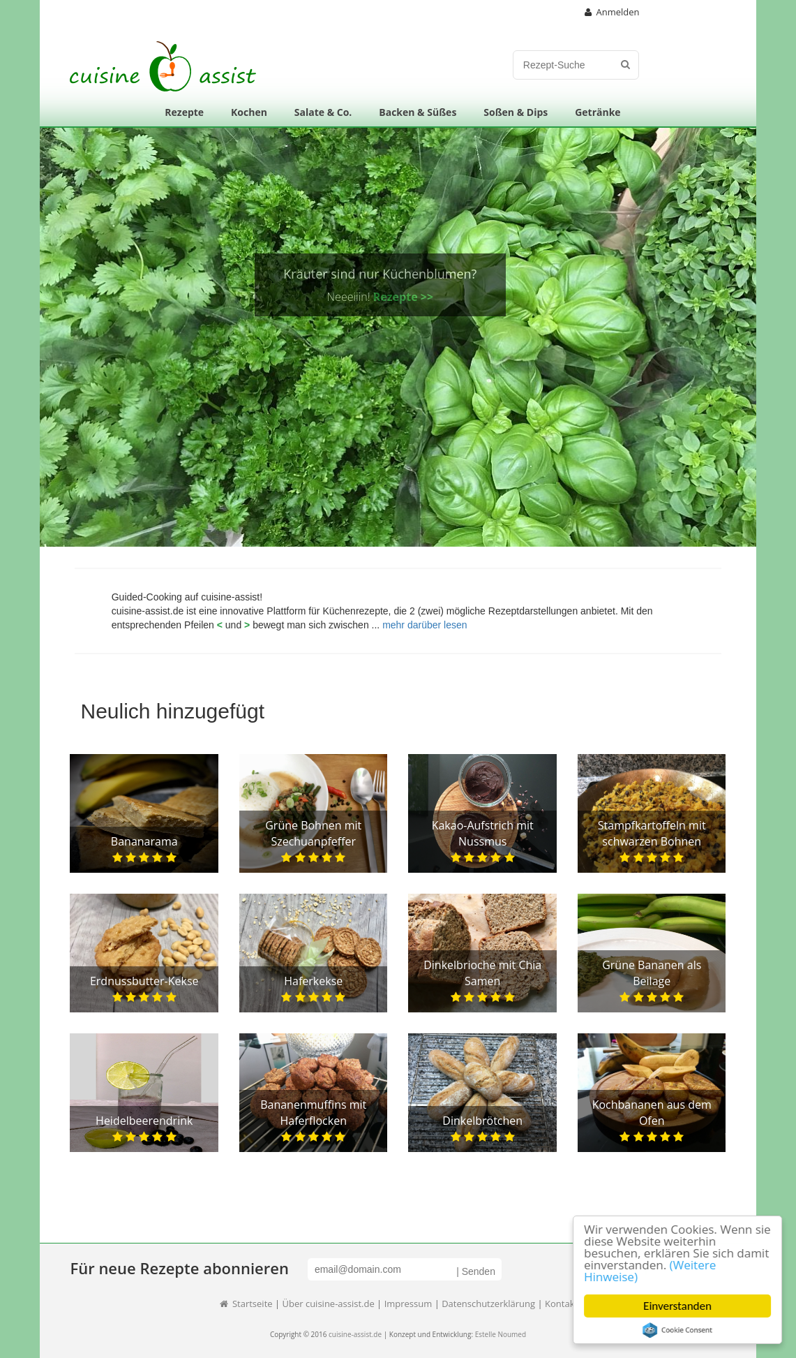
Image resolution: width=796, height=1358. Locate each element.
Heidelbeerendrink (144, 1120)
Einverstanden (679, 1306)
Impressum (408, 1303)
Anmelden (612, 12)
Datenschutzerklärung (488, 1303)
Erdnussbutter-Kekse (144, 981)
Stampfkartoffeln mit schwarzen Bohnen (652, 833)
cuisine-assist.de (355, 1334)
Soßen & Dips (515, 112)
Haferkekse (313, 981)
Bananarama (144, 841)
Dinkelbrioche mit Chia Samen (482, 973)
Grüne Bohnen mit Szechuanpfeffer (313, 833)
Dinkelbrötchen (482, 1120)
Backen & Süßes (417, 112)
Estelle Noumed (500, 1334)
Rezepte (184, 112)
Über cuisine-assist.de (329, 1303)
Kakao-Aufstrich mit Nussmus (483, 833)
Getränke (597, 112)
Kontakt (561, 1303)
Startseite (245, 1303)
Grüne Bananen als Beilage (651, 973)
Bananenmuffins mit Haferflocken (313, 1112)
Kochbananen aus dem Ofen (652, 1112)
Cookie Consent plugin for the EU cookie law (679, 1330)
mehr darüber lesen (424, 624)
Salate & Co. (323, 112)
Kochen (249, 112)
